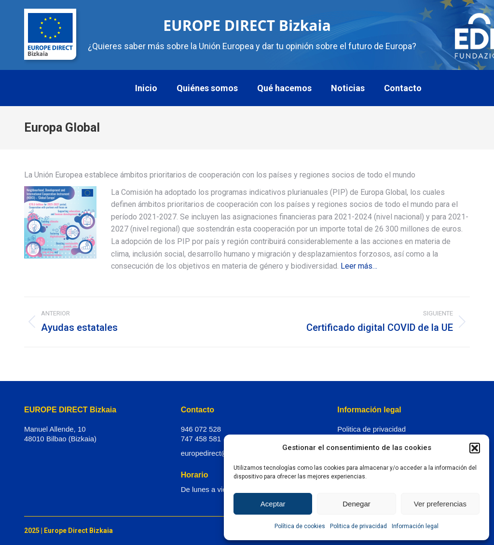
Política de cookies (299, 526)
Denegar (356, 504)
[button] (475, 448)
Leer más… (359, 266)
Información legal (415, 526)
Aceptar (273, 504)
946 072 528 (201, 429)
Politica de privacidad (358, 526)
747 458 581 (201, 439)
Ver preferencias (440, 504)
